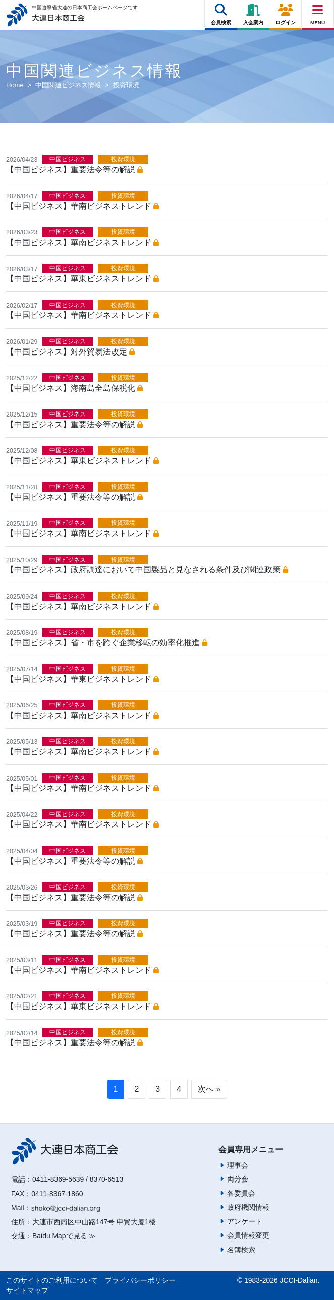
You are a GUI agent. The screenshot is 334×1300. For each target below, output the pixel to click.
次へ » (209, 1089)
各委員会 (241, 1193)
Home (15, 85)
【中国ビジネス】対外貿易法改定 (70, 351)
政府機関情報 (248, 1207)
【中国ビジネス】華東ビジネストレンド (82, 278)
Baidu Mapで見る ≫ (64, 1236)
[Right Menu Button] (317, 10)
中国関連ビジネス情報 (68, 85)
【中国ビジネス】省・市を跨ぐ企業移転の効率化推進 (106, 642)
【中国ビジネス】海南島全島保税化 (74, 388)
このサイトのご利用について (52, 1280)
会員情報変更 (248, 1235)
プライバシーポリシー (140, 1280)
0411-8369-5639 (58, 1179)
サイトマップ (27, 1290)
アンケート (244, 1221)
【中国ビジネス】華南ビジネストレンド (82, 206)
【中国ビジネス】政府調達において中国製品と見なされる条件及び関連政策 (147, 569)
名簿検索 (241, 1250)
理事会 (237, 1165)
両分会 (237, 1179)
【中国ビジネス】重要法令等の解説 (74, 169)
